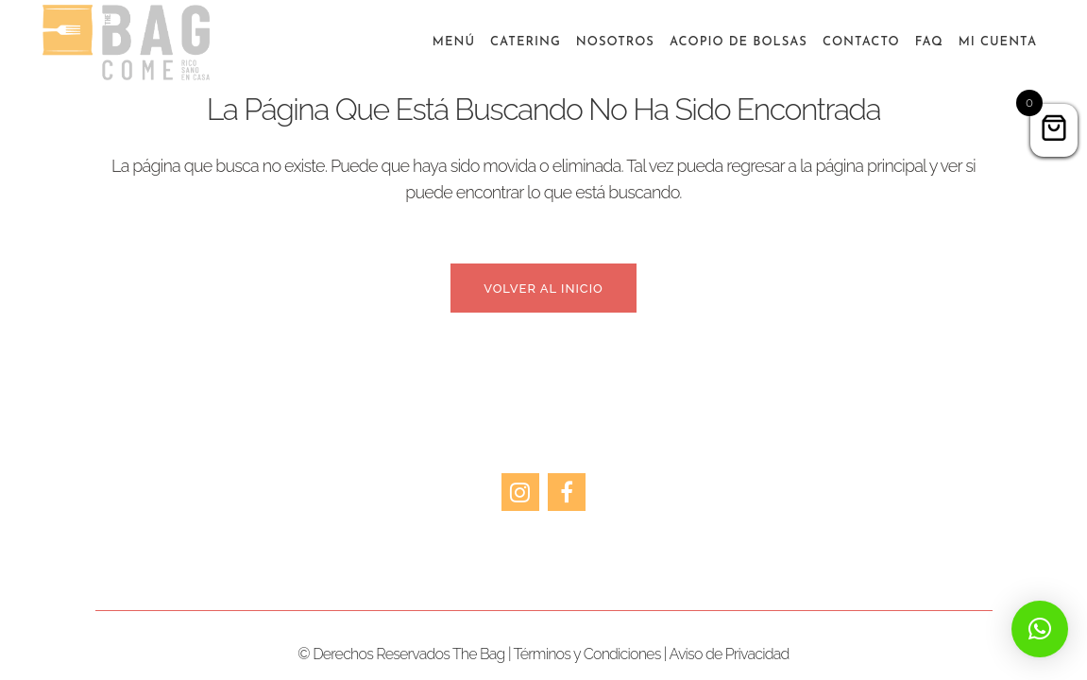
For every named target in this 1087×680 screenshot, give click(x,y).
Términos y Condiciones (587, 654)
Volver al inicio (543, 288)
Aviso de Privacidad (729, 654)
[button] (1039, 629)
